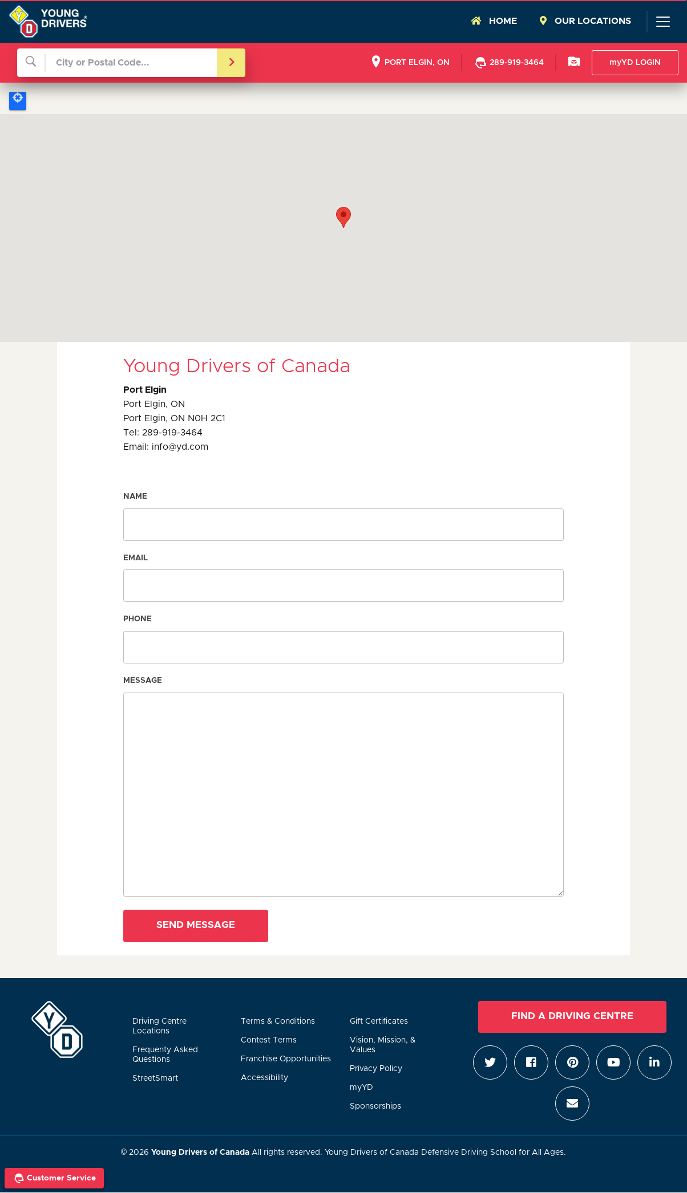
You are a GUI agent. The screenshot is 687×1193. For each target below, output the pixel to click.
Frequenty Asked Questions (165, 1055)
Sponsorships (375, 1106)
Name (135, 496)
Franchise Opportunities (286, 1059)
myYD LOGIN (635, 63)
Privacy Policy (376, 1069)
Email (135, 558)
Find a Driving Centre (572, 1016)
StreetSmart (155, 1078)
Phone (137, 619)
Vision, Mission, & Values (382, 1045)
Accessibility (264, 1078)
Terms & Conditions (278, 1021)
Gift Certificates (379, 1021)
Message (142, 681)
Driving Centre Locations (159, 1026)
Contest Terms (269, 1040)
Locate (17, 101)
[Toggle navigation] (662, 21)
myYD (361, 1088)
